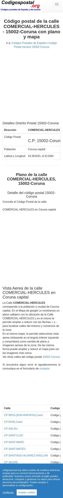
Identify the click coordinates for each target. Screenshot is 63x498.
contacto (44, 368)
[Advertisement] (31, 86)
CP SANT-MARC (14, 442)
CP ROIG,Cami (13, 421)
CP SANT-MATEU (15, 448)
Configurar (8, 492)
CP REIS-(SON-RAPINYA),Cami (23, 415)
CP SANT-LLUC (13, 435)
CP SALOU (11, 428)
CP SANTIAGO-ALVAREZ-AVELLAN (26, 455)
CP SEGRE (11, 462)
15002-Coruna (51, 356)
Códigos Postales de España (29, 43)
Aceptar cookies (26, 492)
